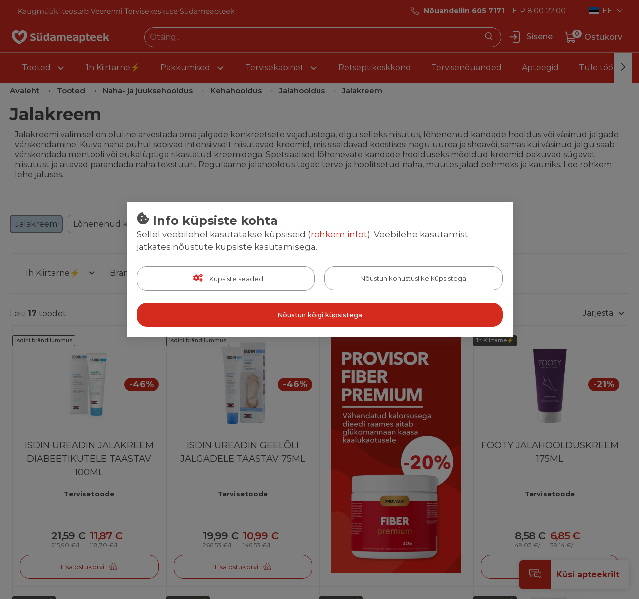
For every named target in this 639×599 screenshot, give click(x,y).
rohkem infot (339, 234)
